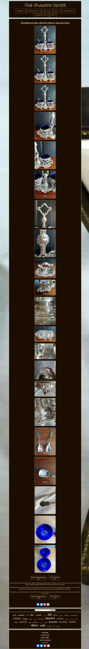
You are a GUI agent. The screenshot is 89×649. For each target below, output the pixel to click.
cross (16, 622)
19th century (74, 615)
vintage (25, 619)
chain (35, 619)
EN (44, 642)
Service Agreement (45, 640)
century (67, 619)
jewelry (30, 619)
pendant (21, 615)
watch (44, 615)
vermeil (38, 615)
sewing (49, 626)
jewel (30, 622)
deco (58, 626)
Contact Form (45, 635)
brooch (66, 615)
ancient (23, 621)
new (27, 615)
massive (50, 618)
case (76, 619)
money (72, 621)
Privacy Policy (45, 637)
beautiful (63, 622)
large (71, 619)
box (32, 615)
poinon (61, 615)
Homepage (45, 632)
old (49, 614)
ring (14, 615)
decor (41, 622)
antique (17, 618)
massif (45, 622)
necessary (41, 619)
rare (54, 626)
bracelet (53, 621)
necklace (60, 619)
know (55, 615)
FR (46, 642)
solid (42, 625)
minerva (36, 622)
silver (34, 625)
